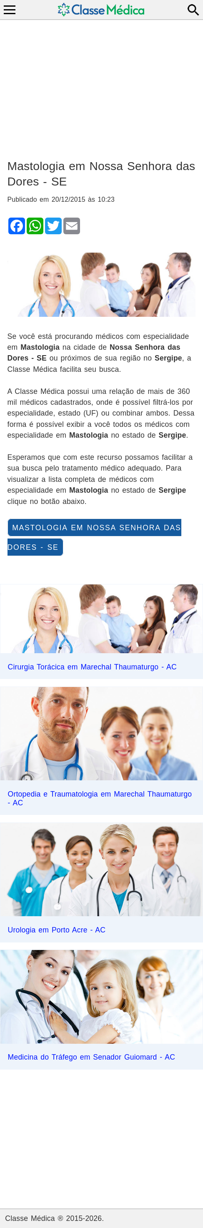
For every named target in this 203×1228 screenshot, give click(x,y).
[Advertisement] (102, 86)
